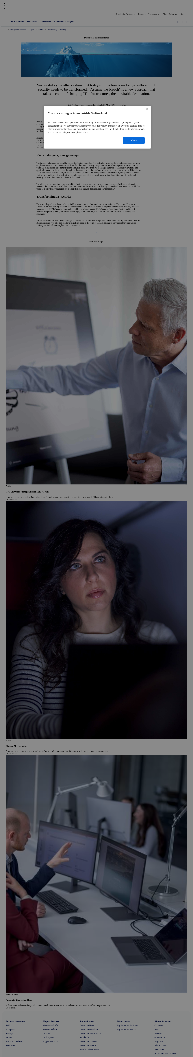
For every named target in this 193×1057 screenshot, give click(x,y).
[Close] (147, 109)
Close (134, 140)
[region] (97, 127)
